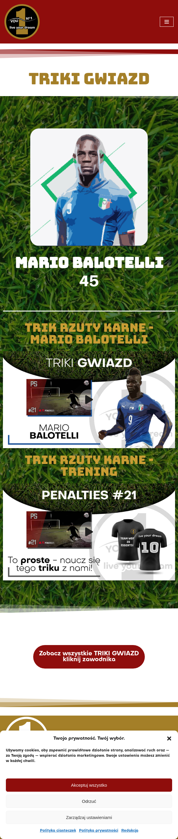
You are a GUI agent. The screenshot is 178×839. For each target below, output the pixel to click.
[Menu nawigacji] (167, 22)
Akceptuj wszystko (89, 785)
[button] (169, 738)
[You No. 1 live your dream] (22, 21)
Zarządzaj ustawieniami (89, 817)
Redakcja (129, 831)
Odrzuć (89, 801)
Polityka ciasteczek (58, 831)
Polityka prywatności (98, 831)
